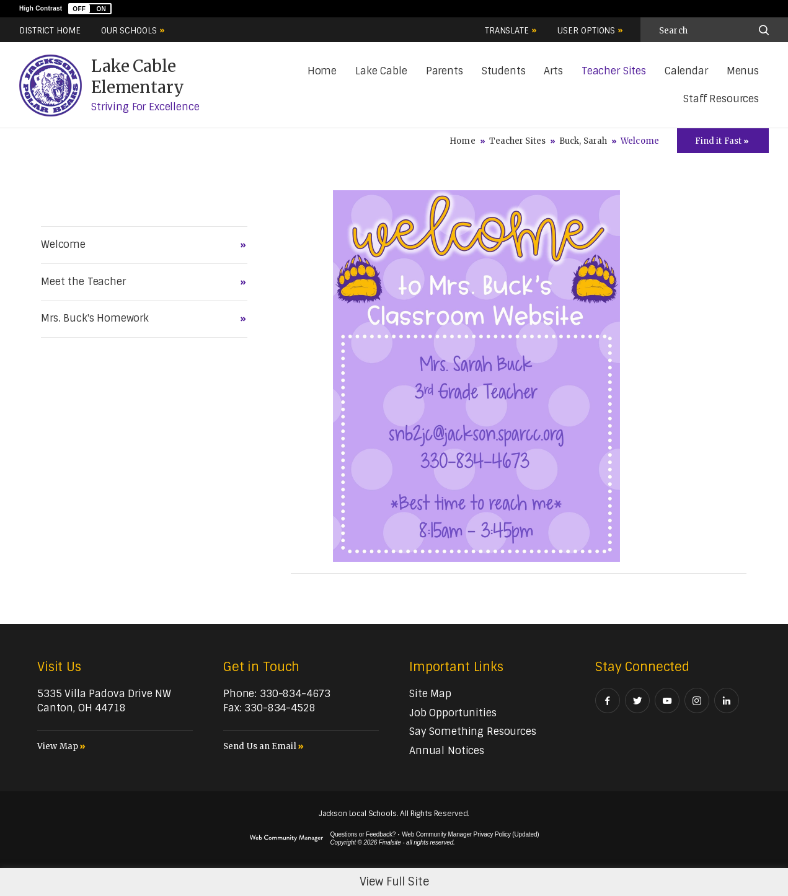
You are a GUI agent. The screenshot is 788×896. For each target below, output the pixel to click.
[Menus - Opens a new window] (743, 72)
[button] (90, 8)
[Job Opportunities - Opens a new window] (452, 712)
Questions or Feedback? (363, 834)
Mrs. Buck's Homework (95, 318)
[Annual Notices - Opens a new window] (446, 750)
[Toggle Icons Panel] (723, 140)
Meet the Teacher (83, 281)
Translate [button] (507, 30)
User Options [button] (586, 30)
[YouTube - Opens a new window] (667, 700)
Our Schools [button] (129, 30)
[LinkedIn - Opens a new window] (726, 700)
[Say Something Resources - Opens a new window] (472, 731)
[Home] (322, 72)
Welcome (63, 244)
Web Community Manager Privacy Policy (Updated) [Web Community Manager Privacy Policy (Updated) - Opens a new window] (470, 834)
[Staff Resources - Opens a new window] (721, 99)
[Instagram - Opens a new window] (696, 700)
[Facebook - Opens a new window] (607, 700)
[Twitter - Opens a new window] (637, 700)
